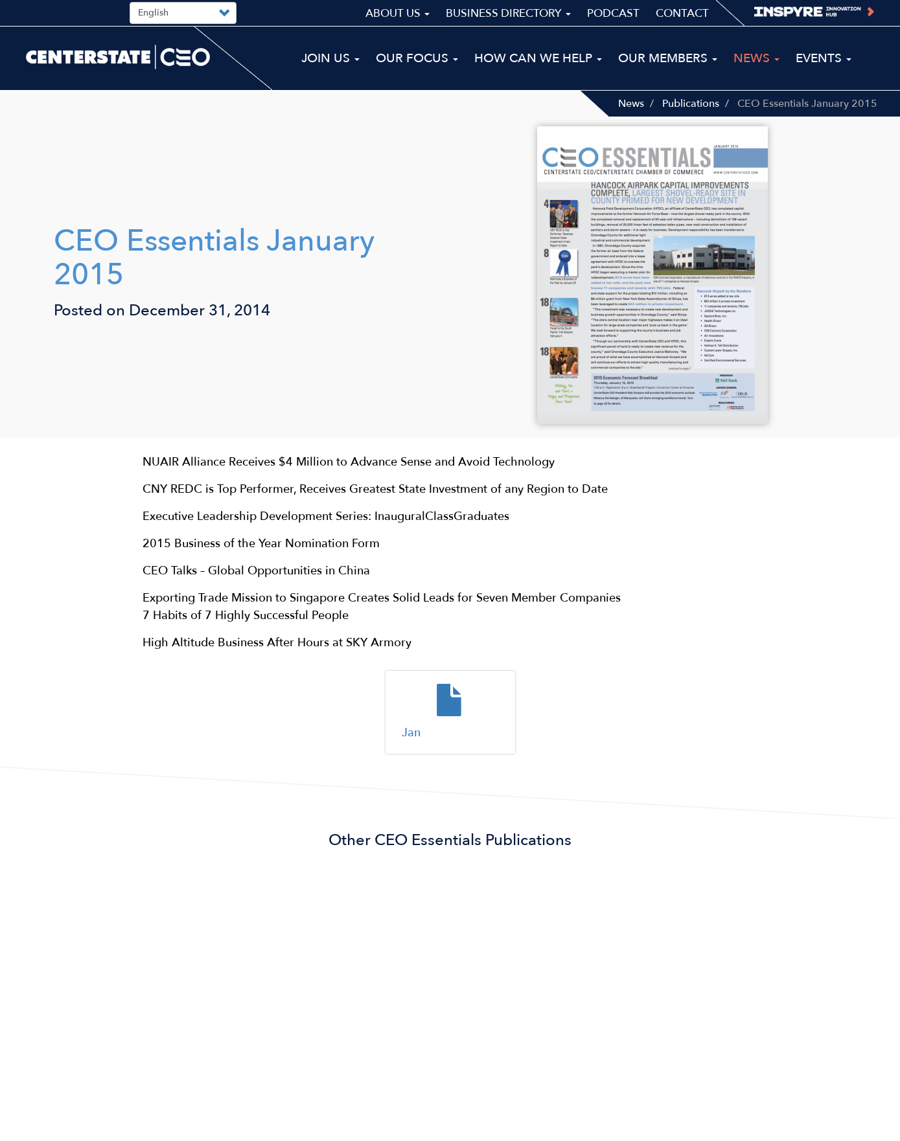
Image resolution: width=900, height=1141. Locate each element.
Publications (690, 103)
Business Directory (508, 13)
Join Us (330, 58)
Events (823, 58)
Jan (411, 733)
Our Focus (417, 58)
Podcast (613, 13)
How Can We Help (538, 58)
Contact (682, 13)
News (631, 103)
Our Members (667, 58)
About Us (397, 13)
